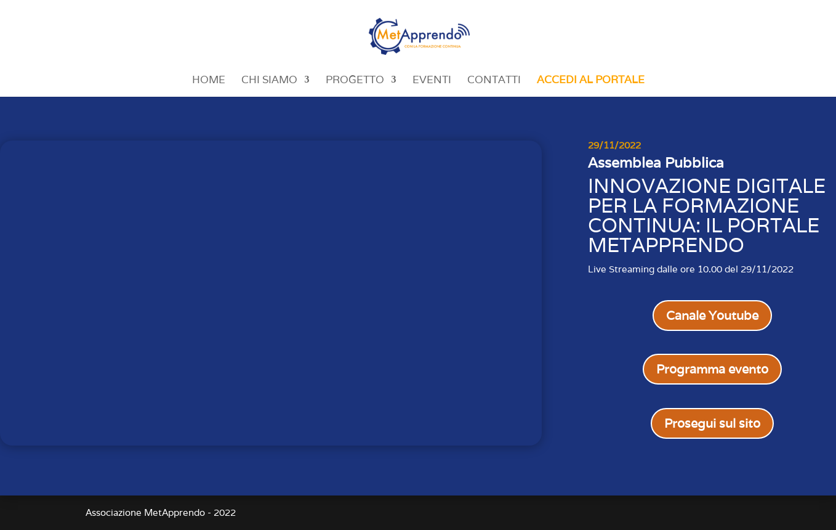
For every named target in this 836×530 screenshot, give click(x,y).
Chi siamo (269, 80)
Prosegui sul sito (712, 423)
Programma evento (712, 369)
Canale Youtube (712, 316)
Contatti (494, 80)
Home (208, 80)
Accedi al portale (591, 80)
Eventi (431, 80)
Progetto (355, 80)
